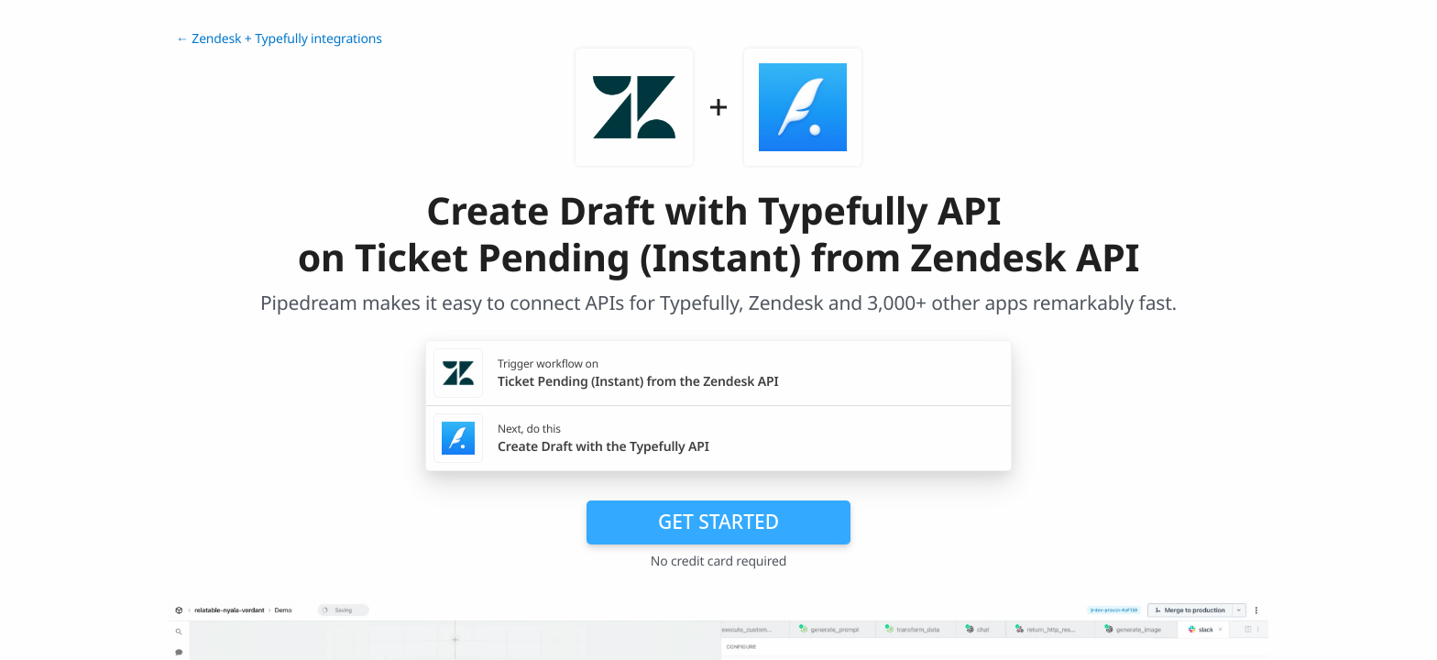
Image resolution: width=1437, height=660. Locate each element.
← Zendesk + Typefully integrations (279, 39)
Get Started (718, 521)
